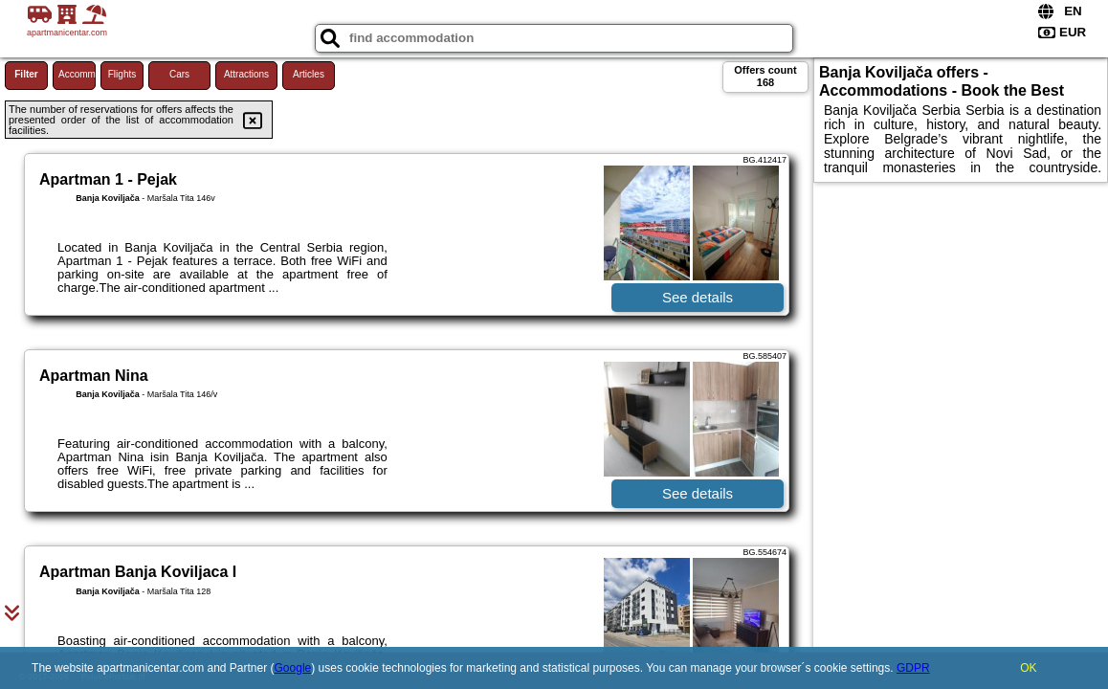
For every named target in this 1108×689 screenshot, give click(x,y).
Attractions (246, 74)
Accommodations (77, 74)
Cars (179, 74)
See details (697, 297)
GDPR (913, 668)
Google (293, 668)
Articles (308, 74)
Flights (122, 74)
